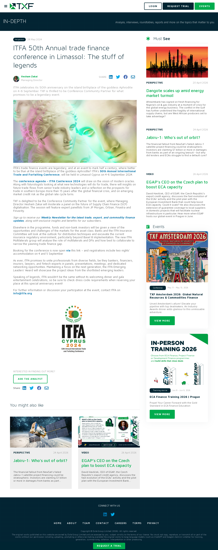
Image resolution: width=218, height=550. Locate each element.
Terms (137, 523)
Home (58, 523)
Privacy (153, 523)
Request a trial (109, 545)
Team (86, 523)
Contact (102, 523)
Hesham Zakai (29, 76)
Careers (121, 523)
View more (162, 320)
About (72, 523)
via (68, 250)
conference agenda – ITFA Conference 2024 (49, 181)
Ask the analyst (30, 378)
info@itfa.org (22, 293)
